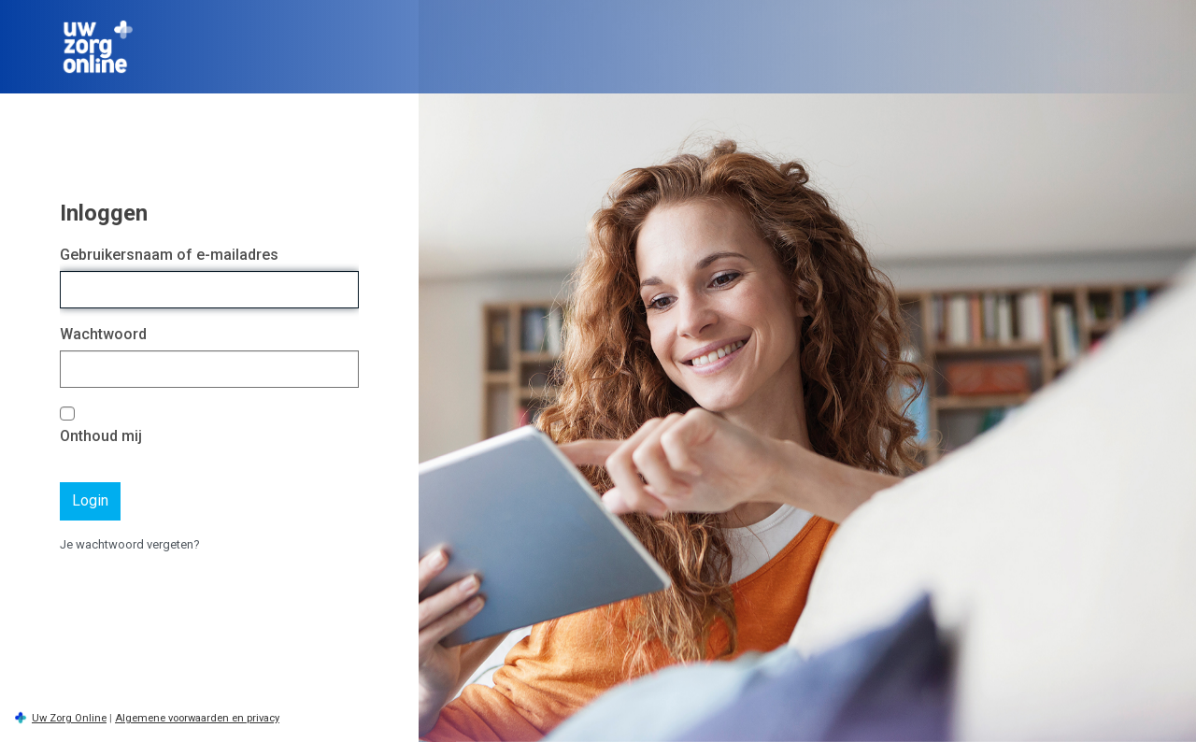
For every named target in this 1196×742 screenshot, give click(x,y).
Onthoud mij (101, 436)
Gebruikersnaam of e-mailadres (169, 255)
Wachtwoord (103, 334)
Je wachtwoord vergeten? (130, 544)
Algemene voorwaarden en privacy (197, 718)
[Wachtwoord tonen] (340, 369)
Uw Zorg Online (69, 718)
